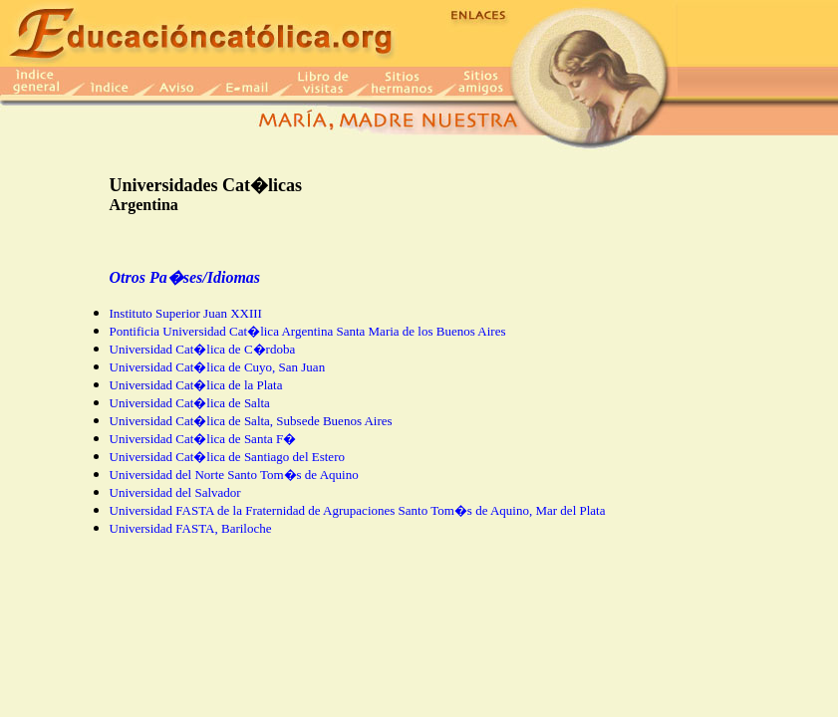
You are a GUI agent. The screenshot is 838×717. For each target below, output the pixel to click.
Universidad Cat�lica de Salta (190, 402)
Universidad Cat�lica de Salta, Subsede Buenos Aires (251, 420)
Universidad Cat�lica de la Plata (196, 384)
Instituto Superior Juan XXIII (186, 313)
